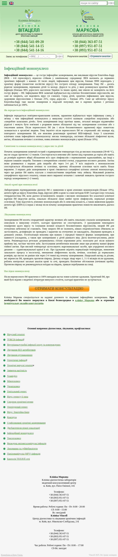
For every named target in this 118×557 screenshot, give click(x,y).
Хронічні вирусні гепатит (20, 365)
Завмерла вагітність (17, 370)
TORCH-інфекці (15, 339)
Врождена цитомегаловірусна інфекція (26, 443)
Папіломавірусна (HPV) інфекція (23, 453)
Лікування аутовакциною (19, 355)
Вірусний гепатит (16, 334)
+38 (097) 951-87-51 (87, 46)
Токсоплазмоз (14, 438)
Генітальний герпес (17, 391)
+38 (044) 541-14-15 (29, 46)
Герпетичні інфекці (16, 360)
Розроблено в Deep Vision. (12, 555)
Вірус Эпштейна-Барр (18, 412)
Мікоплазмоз (13, 381)
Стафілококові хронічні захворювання (26, 422)
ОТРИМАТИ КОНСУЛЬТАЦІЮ (59, 289)
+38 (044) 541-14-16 (29, 50)
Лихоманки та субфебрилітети (22, 448)
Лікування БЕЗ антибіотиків (21, 349)
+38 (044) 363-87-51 (87, 42)
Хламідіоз (12, 376)
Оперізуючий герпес (17, 407)
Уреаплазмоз (13, 386)
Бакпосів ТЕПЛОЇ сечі (18, 458)
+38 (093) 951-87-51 (87, 50)
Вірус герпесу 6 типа (17, 396)
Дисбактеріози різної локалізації (23, 428)
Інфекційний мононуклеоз (20, 433)
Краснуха (12, 417)
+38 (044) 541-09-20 (29, 42)
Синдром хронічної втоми (20, 401)
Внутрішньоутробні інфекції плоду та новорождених (33, 344)
